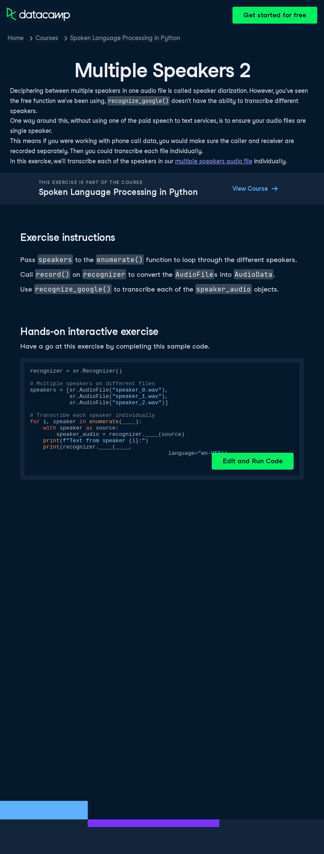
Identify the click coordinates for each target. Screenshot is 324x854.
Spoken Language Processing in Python (125, 38)
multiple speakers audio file (213, 161)
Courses (46, 38)
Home (16, 38)
